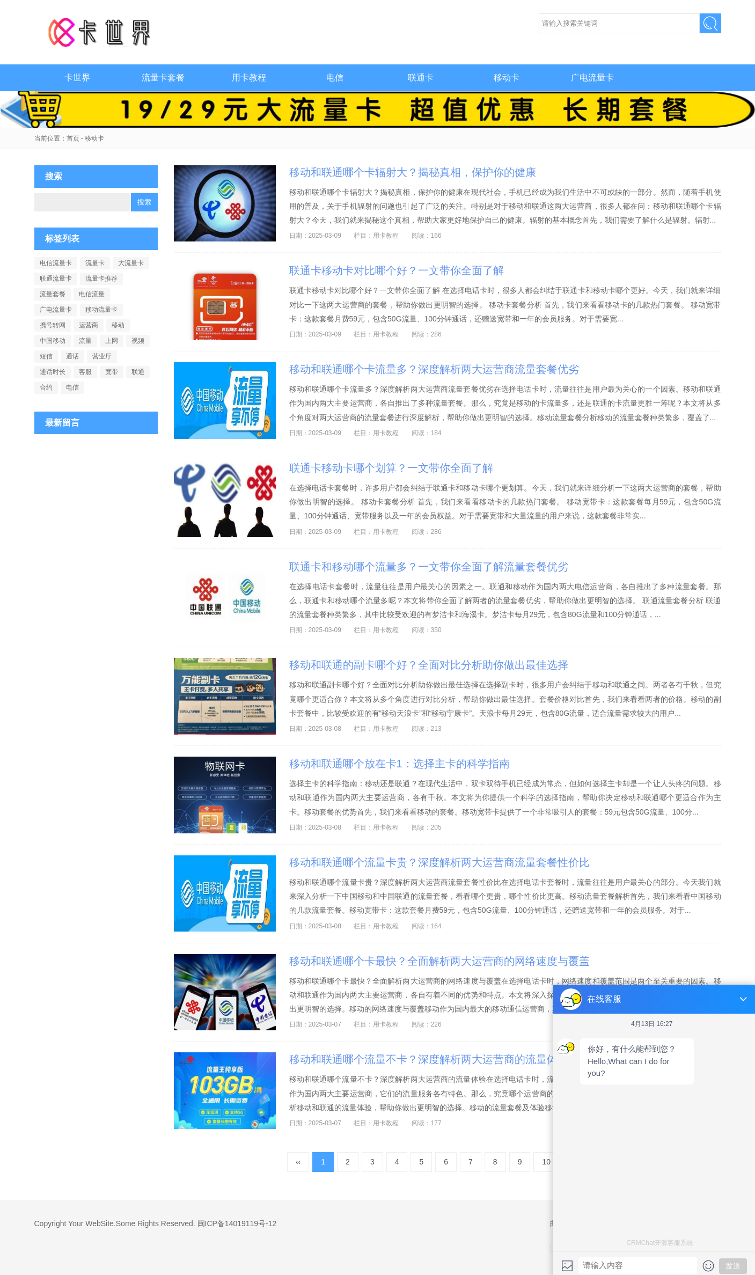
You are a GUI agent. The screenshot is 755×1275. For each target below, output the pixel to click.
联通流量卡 (56, 278)
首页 (73, 138)
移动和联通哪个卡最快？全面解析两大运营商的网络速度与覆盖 (439, 961)
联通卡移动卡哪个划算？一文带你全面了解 (391, 468)
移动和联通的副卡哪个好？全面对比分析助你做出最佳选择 (428, 665)
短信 (46, 356)
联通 (137, 372)
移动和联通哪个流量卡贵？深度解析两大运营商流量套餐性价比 (439, 862)
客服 (85, 372)
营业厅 (102, 356)
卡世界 (101, 32)
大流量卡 (131, 263)
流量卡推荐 (101, 278)
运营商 (88, 325)
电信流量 (92, 294)
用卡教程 (249, 77)
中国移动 (52, 341)
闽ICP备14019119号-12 (237, 1223)
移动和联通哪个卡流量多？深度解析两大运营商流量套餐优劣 (434, 369)
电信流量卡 (56, 263)
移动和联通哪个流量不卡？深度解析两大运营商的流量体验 (428, 1059)
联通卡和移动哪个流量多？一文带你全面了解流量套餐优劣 (428, 567)
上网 (111, 341)
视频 (137, 341)
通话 (72, 356)
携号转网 (52, 325)
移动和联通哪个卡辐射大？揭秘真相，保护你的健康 (412, 172)
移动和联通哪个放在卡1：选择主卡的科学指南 (399, 764)
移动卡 (506, 77)
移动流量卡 (101, 309)
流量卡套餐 (163, 77)
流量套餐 (52, 294)
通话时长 (52, 372)
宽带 (111, 372)
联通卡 (421, 77)
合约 (46, 387)
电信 (334, 77)
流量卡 (95, 263)
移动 (118, 325)
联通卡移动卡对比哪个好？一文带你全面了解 (396, 270)
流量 (85, 341)
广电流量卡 (592, 77)
